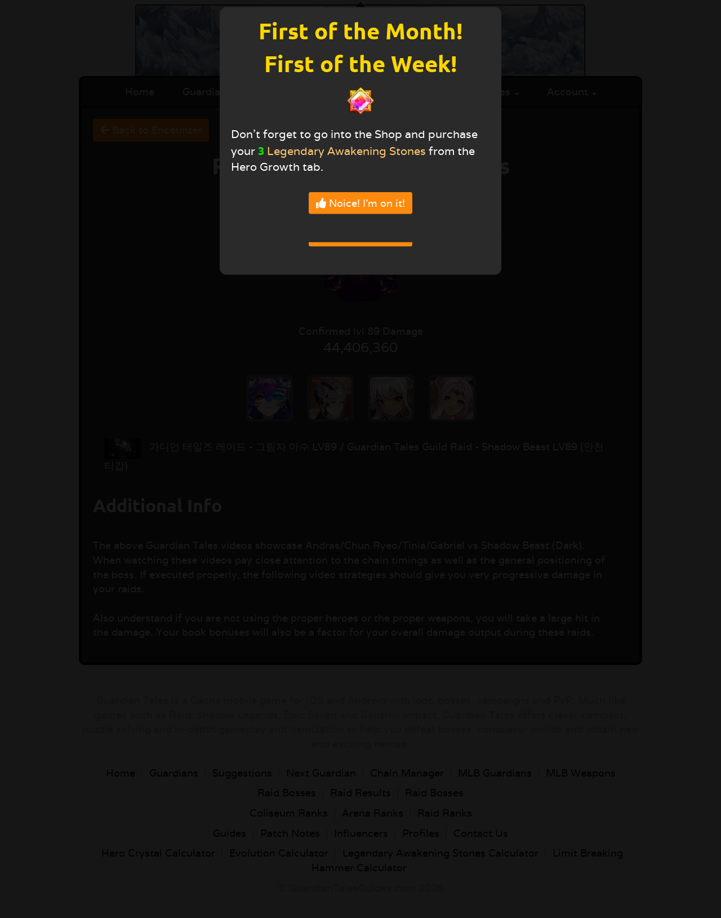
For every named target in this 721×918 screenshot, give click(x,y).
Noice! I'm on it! (360, 202)
